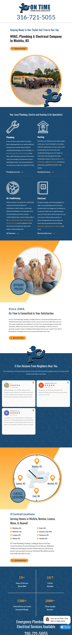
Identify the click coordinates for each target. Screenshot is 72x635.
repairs (62, 159)
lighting (47, 226)
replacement (27, 220)
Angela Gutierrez (51, 383)
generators (41, 226)
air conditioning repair (16, 220)
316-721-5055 (36, 17)
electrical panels (56, 226)
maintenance (52, 162)
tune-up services (11, 223)
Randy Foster (14, 411)
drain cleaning (23, 153)
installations (41, 162)
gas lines (16, 153)
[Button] (19, 48)
